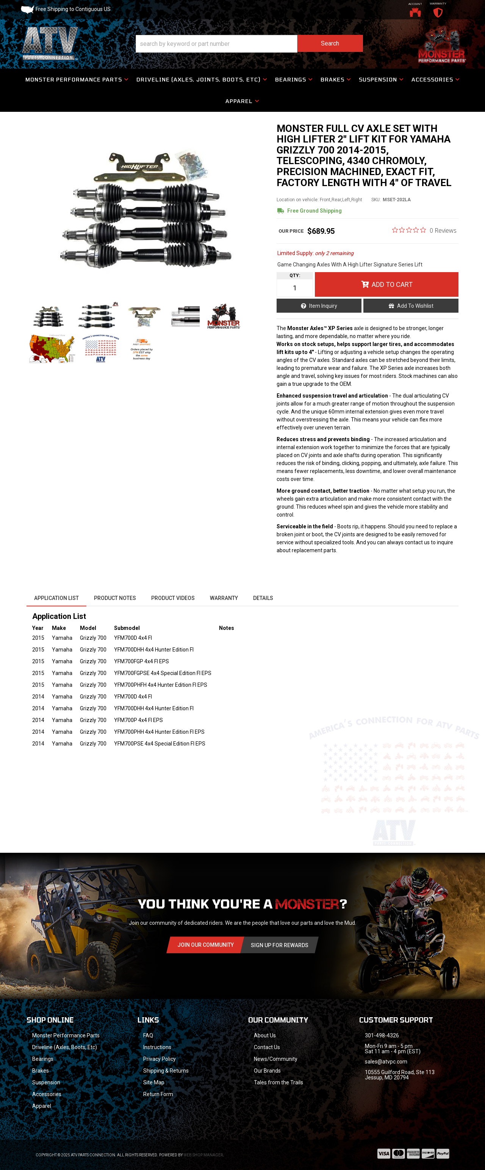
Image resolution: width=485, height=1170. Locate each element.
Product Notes (115, 598)
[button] (249, 44)
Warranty (224, 598)
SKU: (376, 199)
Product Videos (173, 598)
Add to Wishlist (415, 306)
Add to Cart (392, 284)
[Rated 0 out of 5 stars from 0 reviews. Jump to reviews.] (424, 230)
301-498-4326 (382, 1035)
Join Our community (205, 945)
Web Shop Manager (203, 1155)
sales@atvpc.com (386, 1062)
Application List (56, 598)
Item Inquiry (323, 306)
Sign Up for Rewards (279, 945)
